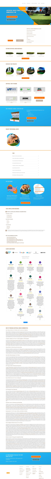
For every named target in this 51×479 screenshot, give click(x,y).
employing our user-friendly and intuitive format (26, 346)
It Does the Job (41, 53)
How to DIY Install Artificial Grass (11, 234)
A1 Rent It (8, 225)
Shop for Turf (10, 37)
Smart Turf (25, 89)
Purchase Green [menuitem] (28, 471)
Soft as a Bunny (10, 53)
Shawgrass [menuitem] (27, 474)
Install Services (34, 1)
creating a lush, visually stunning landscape (21, 377)
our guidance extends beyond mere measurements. (26, 369)
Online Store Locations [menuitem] (34, 470)
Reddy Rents (8, 223)
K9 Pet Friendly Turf (20, 72)
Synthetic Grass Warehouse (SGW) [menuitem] (28, 466)
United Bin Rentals (9, 212)
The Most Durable (20, 53)
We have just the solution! (20, 401)
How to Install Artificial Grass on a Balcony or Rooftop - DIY (15, 236)
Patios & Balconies (10, 72)
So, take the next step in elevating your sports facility (20, 416)
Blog (39, 1)
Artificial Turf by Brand (29, 30)
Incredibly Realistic (31, 53)
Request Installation (11, 16)
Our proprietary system (35, 353)
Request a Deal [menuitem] (34, 465)
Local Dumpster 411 (9, 213)
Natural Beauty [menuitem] (21, 468)
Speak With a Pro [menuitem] (34, 468)
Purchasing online (21, 329)
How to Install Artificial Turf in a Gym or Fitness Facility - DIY (15, 237)
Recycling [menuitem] (40, 472)
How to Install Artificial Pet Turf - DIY (12, 235)
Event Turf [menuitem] (21, 471)
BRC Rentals (8, 224)
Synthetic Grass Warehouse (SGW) (25, 99)
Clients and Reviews (29, 39)
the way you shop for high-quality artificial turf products (17, 337)
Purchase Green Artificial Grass (12, 99)
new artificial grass (39, 443)
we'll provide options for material (28, 333)
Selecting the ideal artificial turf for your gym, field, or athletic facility (28, 410)
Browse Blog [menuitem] (40, 473)
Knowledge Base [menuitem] (41, 468)
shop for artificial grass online (28, 349)
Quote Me (42, 1)
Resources (28, 1)
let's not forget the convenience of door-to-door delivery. (24, 331)
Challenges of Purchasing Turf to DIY (12, 238)
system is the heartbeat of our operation (17, 359)
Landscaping (30, 72)
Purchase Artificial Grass (12, 13)
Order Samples (39, 97)
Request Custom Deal (25, 55)
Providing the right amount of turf (32, 364)
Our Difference (28, 36)
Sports (41, 72)
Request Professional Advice (30, 33)
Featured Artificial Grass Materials (31, 27)
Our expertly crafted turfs (36, 414)
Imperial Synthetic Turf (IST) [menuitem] (28, 468)
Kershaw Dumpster (9, 214)
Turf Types (24, 1)
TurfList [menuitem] (40, 465)
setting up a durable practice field (19, 412)
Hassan (8, 217)
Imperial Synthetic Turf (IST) (11, 89)
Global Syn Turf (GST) (39, 89)
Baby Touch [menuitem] (21, 465)
